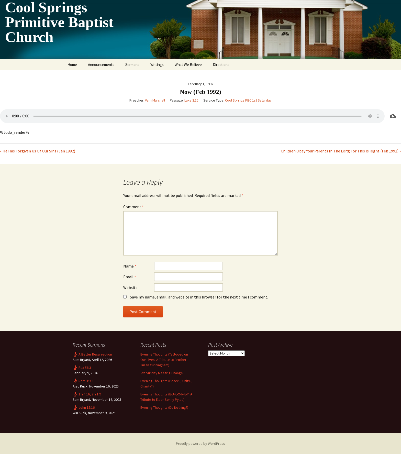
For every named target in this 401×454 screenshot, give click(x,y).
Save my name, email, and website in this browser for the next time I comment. (199, 297)
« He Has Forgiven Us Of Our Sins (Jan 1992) (37, 150)
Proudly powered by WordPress (200, 443)
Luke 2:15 (191, 100)
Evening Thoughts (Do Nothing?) (164, 407)
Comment (133, 206)
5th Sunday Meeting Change (161, 373)
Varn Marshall (155, 100)
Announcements (101, 64)
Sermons (132, 64)
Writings (157, 64)
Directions (221, 64)
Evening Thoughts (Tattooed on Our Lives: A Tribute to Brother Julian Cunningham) (164, 359)
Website (130, 287)
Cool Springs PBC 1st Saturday (248, 100)
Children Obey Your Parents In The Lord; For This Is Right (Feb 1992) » (341, 150)
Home (72, 64)
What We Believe (188, 64)
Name (129, 266)
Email (129, 276)
